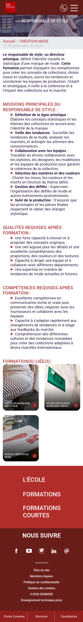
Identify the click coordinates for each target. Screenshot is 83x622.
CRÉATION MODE (34, 41)
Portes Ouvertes (14, 616)
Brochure (41, 616)
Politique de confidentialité (41, 582)
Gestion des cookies (41, 588)
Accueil (9, 41)
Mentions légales (41, 576)
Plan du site (41, 570)
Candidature (69, 616)
